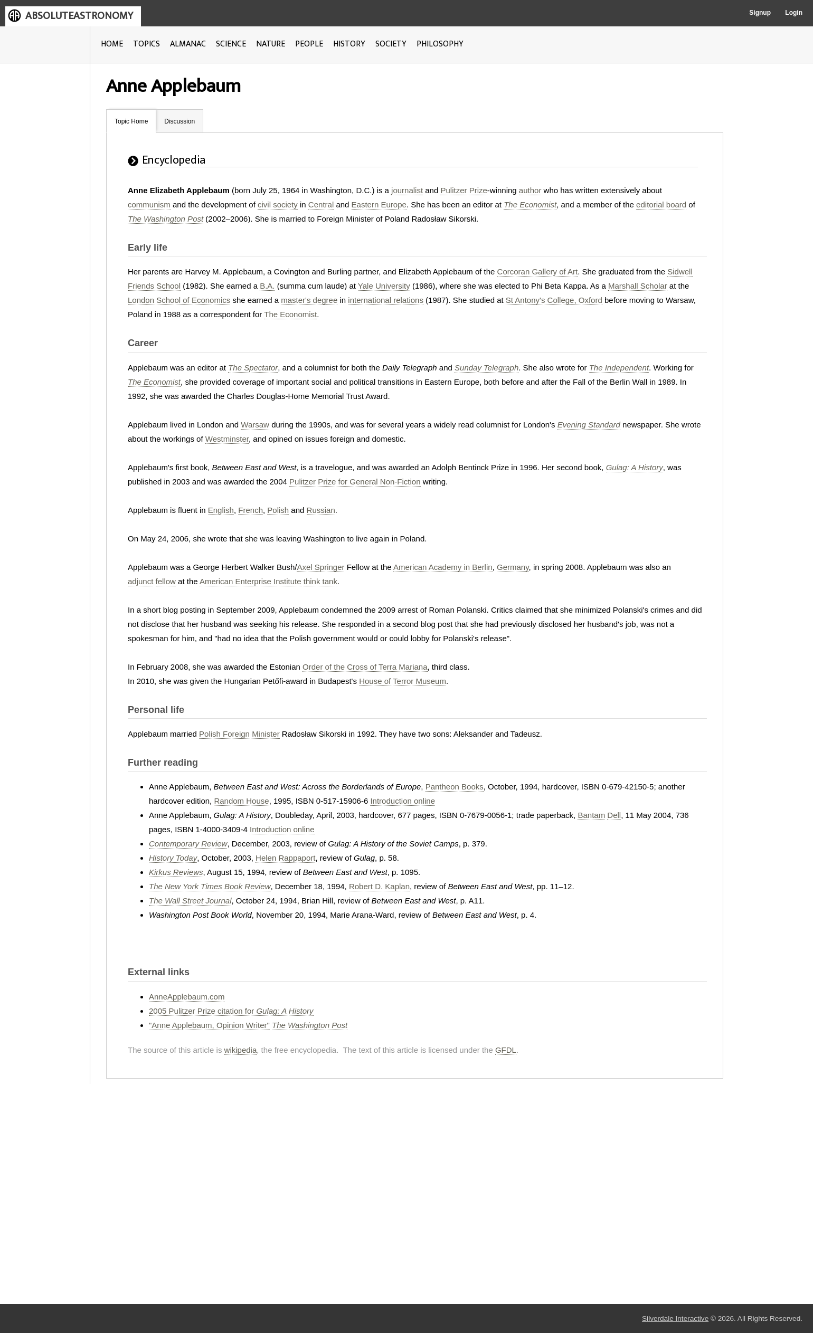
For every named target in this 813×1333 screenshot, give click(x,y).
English (221, 510)
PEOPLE (309, 44)
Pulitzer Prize (463, 190)
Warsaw (255, 424)
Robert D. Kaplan (379, 886)
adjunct (140, 581)
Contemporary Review (188, 843)
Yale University (384, 285)
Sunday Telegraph (486, 367)
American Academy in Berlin (443, 567)
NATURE (270, 44)
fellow (166, 581)
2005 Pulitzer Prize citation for (231, 1010)
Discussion (179, 121)
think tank (320, 581)
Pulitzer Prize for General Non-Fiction (354, 481)
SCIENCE (231, 44)
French (250, 510)
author (530, 190)
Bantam (591, 815)
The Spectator (253, 367)
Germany (513, 567)
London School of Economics (179, 300)
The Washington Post (165, 218)
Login (793, 12)
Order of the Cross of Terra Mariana (364, 666)
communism (149, 204)
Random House (241, 800)
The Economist (530, 204)
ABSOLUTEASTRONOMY (79, 16)
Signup (760, 12)
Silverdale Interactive (675, 1318)
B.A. (267, 285)
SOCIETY (390, 44)
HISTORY (349, 44)
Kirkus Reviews (176, 872)
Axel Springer (320, 567)
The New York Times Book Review (210, 886)
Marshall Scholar (637, 285)
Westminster (227, 438)
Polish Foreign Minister (239, 733)
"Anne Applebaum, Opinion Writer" (209, 1025)
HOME (112, 44)
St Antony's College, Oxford (554, 300)
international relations (385, 300)
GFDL (505, 1049)
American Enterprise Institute (250, 581)
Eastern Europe (379, 204)
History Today (173, 857)
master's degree (309, 300)
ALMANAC (188, 44)
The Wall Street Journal (190, 900)
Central (321, 204)
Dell (614, 815)
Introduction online (402, 800)
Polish (278, 510)
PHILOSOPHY (440, 44)
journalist (407, 190)
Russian (321, 510)
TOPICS (146, 44)
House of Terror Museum (402, 681)
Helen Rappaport (285, 857)
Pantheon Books (455, 786)
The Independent (619, 367)
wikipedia (240, 1049)
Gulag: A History (634, 467)
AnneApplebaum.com (186, 996)
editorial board (661, 204)
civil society (278, 204)
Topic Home (131, 121)
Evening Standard (588, 424)
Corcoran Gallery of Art (537, 271)
